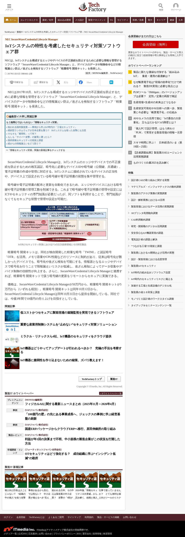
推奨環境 (107, 533)
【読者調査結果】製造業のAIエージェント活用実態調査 (157, 154)
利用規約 (89, 517)
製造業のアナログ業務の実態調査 (149, 193)
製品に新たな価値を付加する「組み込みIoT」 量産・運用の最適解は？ (156, 74)
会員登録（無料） (156, 44)
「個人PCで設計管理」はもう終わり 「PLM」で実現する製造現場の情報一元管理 (157, 132)
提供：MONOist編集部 (97, 73)
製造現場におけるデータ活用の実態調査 (152, 206)
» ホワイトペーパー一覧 (111, 393)
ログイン (8, 517)
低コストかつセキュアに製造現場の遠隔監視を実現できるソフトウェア (67, 312)
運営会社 (86, 533)
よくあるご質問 (56, 517)
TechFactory (10, 32)
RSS (79, 533)
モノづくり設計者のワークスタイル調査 (152, 298)
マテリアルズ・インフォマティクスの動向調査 (156, 186)
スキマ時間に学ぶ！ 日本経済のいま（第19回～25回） (157, 144)
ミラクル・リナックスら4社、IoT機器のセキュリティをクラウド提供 (65, 336)
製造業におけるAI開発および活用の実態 (152, 252)
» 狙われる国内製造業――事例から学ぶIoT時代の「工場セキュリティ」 (41, 127)
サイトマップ (74, 517)
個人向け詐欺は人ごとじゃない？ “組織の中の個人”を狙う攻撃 (16, 494)
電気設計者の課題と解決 (144, 239)
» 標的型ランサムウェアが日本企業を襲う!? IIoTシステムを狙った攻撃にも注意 (46, 130)
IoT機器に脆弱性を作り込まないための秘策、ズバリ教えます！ (62, 360)
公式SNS (22, 533)
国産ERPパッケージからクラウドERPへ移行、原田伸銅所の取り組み (70, 428)
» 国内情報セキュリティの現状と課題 (24, 140)
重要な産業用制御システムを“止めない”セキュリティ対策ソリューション (68, 324)
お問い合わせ (129, 517)
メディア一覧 (10, 533)
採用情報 (97, 533)
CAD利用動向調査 (140, 219)
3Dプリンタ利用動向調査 (144, 213)
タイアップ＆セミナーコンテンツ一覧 (151, 305)
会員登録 (20, 517)
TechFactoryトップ (92, 379)
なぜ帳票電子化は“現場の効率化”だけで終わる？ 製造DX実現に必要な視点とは (157, 84)
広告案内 (32, 533)
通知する (43, 82)
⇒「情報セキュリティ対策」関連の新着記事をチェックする (35, 150)
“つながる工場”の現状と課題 (146, 246)
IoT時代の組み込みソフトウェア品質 (150, 272)
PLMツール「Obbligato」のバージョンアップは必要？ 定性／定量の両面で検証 (157, 94)
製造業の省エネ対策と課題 (145, 292)
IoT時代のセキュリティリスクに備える (152, 279)
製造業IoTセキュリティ (143, 265)
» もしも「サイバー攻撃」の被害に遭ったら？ (29, 137)
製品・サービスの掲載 (108, 517)
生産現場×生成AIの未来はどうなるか (154, 102)
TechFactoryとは (37, 517)
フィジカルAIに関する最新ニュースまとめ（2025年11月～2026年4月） (71, 403)
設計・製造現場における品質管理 (149, 259)
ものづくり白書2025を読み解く (151, 162)
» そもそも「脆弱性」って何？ (21, 133)
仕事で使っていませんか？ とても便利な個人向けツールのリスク (110, 494)
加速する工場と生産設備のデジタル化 (151, 285)
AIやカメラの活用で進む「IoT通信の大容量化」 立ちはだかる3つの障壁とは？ (157, 120)
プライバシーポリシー (64, 533)
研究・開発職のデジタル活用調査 (149, 226)
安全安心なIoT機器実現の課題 (147, 233)
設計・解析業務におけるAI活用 (148, 200)
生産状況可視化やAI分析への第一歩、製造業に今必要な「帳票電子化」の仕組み (157, 110)
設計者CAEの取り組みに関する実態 (150, 180)
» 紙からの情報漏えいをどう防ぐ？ (23, 143)
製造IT (20, 32)
